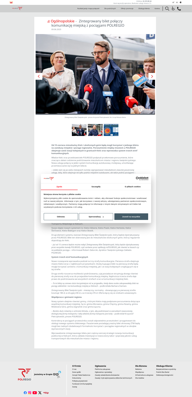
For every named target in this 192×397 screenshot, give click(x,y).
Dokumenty (76, 378)
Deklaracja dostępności (164, 375)
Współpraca (139, 372)
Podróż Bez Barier (162, 372)
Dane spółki (76, 372)
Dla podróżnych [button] (110, 8)
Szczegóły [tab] (95, 186)
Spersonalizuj (96, 217)
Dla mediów (139, 378)
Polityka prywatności (79, 381)
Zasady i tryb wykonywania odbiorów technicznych (113, 378)
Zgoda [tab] (59, 186)
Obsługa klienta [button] (144, 8)
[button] (167, 9)
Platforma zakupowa (102, 369)
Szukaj (74, 387)
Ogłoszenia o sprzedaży (103, 372)
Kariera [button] (157, 8)
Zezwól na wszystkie (131, 217)
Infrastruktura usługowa (144, 375)
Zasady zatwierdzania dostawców (107, 375)
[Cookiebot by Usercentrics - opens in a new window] (137, 178)
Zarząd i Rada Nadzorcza (81, 375)
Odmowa (61, 217)
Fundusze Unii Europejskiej (82, 384)
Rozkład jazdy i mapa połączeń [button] (88, 8)
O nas (74, 369)
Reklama (138, 369)
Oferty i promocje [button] (127, 8)
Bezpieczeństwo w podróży (166, 369)
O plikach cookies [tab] (133, 186)
